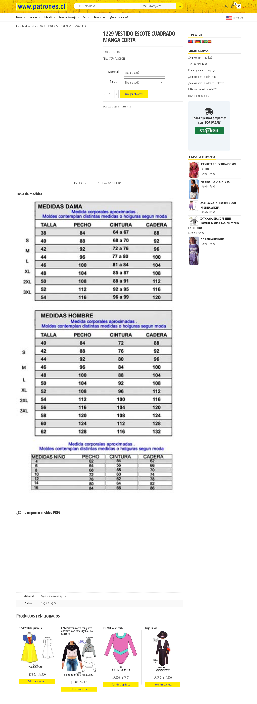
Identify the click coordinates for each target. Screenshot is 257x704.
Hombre (33, 17)
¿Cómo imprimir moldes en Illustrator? (206, 83)
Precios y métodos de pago (201, 70)
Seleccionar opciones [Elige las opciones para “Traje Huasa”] (162, 684)
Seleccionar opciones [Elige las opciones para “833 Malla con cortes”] (121, 684)
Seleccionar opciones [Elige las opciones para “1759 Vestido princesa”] (37, 681)
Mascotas (99, 17)
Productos (31, 26)
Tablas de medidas (197, 64)
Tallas (113, 81)
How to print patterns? (198, 96)
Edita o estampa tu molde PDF (202, 89)
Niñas (129, 106)
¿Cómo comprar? (119, 17)
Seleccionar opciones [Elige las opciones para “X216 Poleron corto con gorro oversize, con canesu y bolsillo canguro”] (79, 689)
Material (113, 72)
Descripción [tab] (79, 183)
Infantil (48, 17)
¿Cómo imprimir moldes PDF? (202, 77)
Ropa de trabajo (67, 17)
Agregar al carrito (134, 94)
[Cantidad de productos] (111, 94)
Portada (20, 26)
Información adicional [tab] (110, 183)
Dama (19, 17)
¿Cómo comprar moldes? (200, 57)
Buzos (86, 17)
